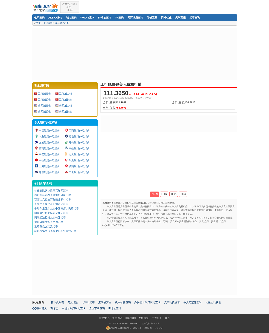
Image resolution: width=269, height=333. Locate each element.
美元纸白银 (65, 105)
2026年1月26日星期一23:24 (70, 6)
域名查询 (71, 17)
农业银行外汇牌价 (49, 136)
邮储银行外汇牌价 (79, 142)
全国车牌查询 (97, 308)
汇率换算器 (104, 302)
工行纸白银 (65, 93)
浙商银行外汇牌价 (79, 166)
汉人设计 (159, 328)
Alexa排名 (55, 17)
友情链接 (143, 318)
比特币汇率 (88, 302)
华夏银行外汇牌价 (79, 160)
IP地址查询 (104, 17)
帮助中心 (104, 318)
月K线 (183, 194)
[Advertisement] (134, 54)
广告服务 (157, 318)
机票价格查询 (123, 302)
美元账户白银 (62, 23)
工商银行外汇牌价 (79, 130)
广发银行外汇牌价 (79, 172)
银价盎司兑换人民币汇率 (48, 222)
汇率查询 (194, 17)
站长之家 (146, 323)
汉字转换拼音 (172, 302)
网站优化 (166, 17)
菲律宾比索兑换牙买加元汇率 (51, 190)
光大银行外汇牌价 (79, 154)
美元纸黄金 (44, 105)
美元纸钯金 (65, 111)
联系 (167, 318)
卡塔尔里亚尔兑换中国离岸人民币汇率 (56, 208)
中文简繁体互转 (192, 302)
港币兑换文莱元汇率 (46, 226)
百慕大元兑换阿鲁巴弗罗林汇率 (52, 199)
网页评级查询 (135, 17)
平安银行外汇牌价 (49, 154)
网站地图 (130, 318)
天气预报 (180, 17)
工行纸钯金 (65, 99)
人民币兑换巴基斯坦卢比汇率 (51, 204)
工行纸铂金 (44, 99)
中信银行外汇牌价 (49, 160)
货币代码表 (57, 302)
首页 (38, 23)
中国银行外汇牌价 (49, 130)
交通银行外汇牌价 (49, 142)
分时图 (154, 194)
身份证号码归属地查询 (147, 302)
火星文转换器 (213, 302)
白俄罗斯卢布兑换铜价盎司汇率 (52, 195)
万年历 (54, 308)
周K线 (174, 194)
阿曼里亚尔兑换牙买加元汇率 (51, 213)
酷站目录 (137, 328)
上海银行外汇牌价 (49, 166)
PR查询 (119, 17)
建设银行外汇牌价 (79, 136)
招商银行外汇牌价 (49, 148)
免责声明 (117, 318)
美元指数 (72, 302)
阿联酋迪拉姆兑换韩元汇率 (50, 217)
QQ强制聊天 (39, 308)
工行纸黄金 (44, 93)
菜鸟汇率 (148, 328)
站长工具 (152, 17)
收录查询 (39, 17)
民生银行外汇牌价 (79, 148)
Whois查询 (87, 17)
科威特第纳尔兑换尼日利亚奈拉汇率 (55, 230)
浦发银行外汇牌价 (49, 172)
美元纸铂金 (44, 111)
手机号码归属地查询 (73, 308)
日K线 (164, 194)
